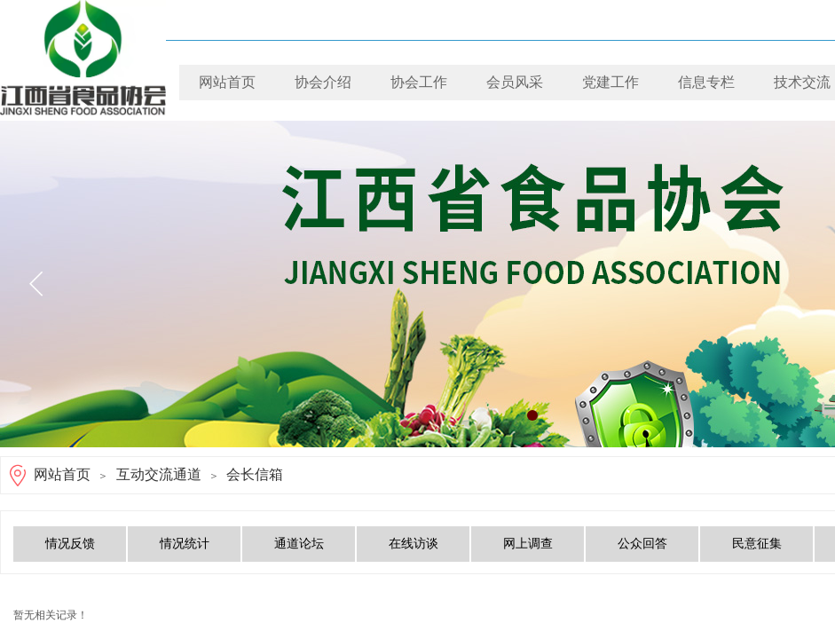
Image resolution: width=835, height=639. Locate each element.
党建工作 (610, 82)
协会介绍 (323, 82)
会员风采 (514, 82)
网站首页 (227, 82)
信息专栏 (706, 82)
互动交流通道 (158, 474)
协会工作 (418, 82)
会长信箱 (254, 474)
